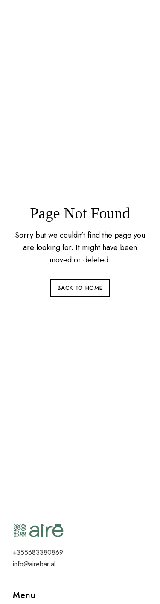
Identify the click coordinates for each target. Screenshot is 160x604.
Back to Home (80, 288)
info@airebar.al (34, 564)
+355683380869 (38, 552)
